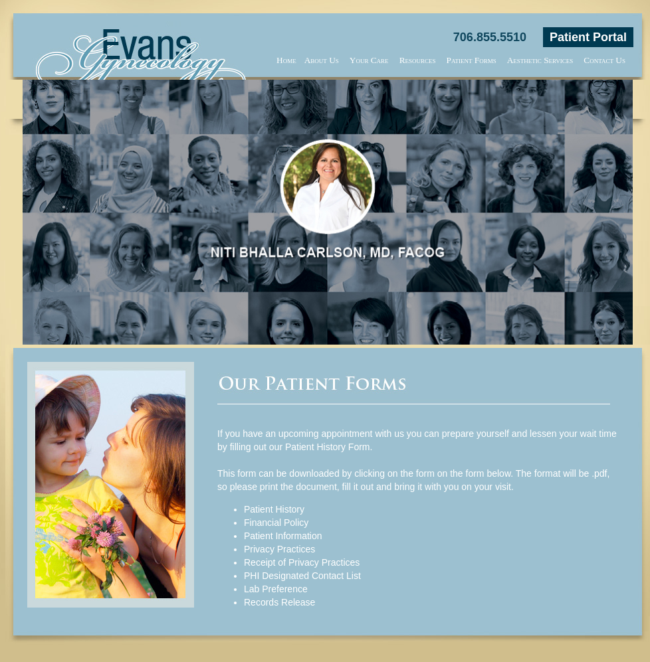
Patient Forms (471, 60)
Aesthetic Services (540, 60)
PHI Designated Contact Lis (301, 575)
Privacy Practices (279, 549)
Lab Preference (276, 589)
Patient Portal (588, 37)
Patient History (274, 509)
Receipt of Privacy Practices (302, 562)
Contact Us (604, 60)
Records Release (279, 602)
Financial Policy (276, 522)
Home (286, 60)
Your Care (369, 60)
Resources (417, 60)
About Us (321, 60)
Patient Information (283, 536)
